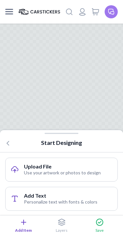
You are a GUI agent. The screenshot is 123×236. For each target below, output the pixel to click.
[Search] (69, 12)
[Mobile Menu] (9, 12)
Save (99, 225)
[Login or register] (82, 12)
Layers (62, 225)
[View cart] (95, 12)
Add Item (23, 225)
